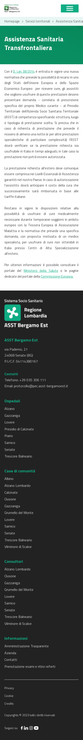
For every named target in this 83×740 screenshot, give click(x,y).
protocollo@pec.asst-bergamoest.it (41, 386)
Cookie (9, 695)
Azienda (10, 653)
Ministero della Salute (41, 270)
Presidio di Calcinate (19, 429)
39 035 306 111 (33, 380)
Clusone (10, 499)
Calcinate (11, 492)
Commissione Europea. (57, 276)
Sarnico (9, 442)
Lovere (9, 422)
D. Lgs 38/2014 (24, 71)
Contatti (10, 659)
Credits (9, 703)
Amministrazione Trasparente (26, 646)
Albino (9, 478)
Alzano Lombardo (17, 485)
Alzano (9, 408)
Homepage (12, 21)
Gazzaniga (12, 415)
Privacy (9, 688)
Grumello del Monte (18, 512)
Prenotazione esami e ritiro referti (29, 666)
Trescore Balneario (18, 456)
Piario (8, 435)
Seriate (9, 449)
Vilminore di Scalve (18, 546)
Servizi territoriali (37, 21)
